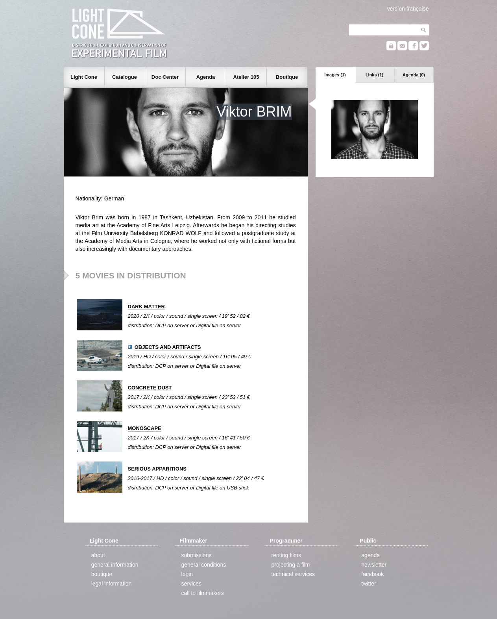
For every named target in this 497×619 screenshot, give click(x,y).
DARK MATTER (146, 307)
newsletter (373, 565)
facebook (372, 574)
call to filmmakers (202, 593)
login (187, 574)
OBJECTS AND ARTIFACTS (168, 347)
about (98, 555)
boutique (102, 574)
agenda (370, 555)
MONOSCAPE (144, 428)
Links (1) (374, 74)
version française (408, 9)
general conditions (203, 565)
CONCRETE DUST (150, 388)
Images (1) (334, 74)
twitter (368, 583)
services (191, 583)
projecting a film (290, 565)
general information (115, 565)
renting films (286, 555)
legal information (111, 583)
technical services (293, 574)
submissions (196, 555)
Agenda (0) (414, 74)
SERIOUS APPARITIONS (157, 469)
